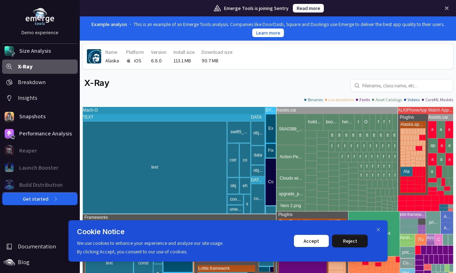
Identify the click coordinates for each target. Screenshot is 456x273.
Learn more (268, 33)
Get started (40, 199)
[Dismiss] (378, 229)
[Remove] (446, 8)
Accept (311, 241)
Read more (308, 8)
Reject (350, 241)
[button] (40, 51)
